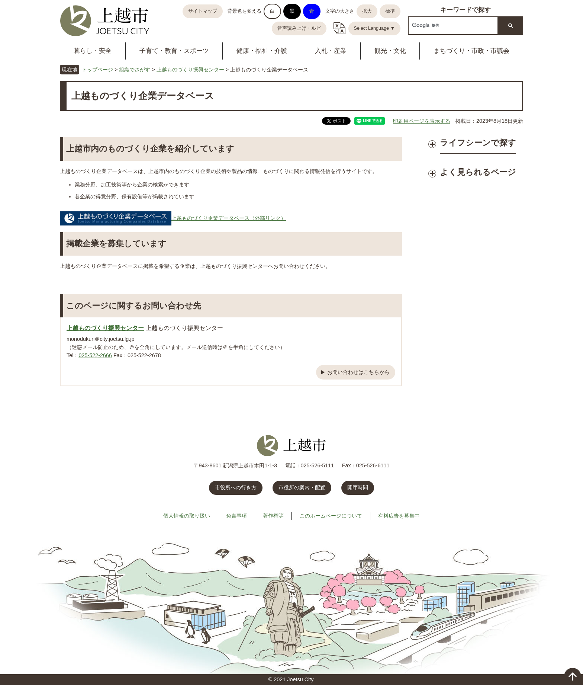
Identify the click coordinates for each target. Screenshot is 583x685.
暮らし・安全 (93, 50)
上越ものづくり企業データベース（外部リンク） (173, 218)
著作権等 (273, 516)
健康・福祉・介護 (261, 50)
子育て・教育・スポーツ (174, 50)
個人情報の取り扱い (186, 516)
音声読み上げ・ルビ (299, 28)
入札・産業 (331, 50)
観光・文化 (390, 50)
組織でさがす (134, 70)
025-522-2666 (95, 355)
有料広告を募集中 (399, 516)
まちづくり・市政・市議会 (471, 50)
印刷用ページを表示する (421, 121)
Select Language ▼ (374, 28)
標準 (390, 11)
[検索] (452, 25)
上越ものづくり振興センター (190, 70)
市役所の (301, 487)
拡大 (367, 11)
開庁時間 (357, 487)
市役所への (236, 487)
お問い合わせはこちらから (358, 372)
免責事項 (236, 516)
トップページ (97, 70)
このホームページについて (331, 516)
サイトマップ (202, 11)
